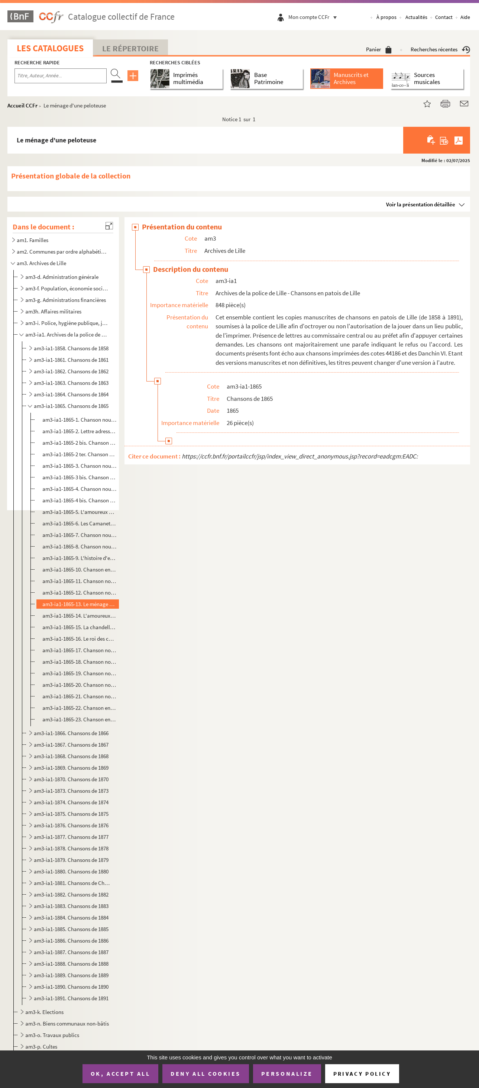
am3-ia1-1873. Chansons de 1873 (71, 790)
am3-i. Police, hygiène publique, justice (67, 322)
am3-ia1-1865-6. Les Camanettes (79, 523)
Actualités (416, 17)
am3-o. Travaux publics (52, 1035)
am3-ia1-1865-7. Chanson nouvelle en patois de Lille (79, 534)
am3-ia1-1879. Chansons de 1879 (71, 859)
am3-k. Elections (44, 1011)
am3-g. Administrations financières (65, 299)
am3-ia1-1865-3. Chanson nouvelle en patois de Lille (79, 465)
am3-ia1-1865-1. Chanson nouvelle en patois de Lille (79, 419)
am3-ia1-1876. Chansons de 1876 (71, 825)
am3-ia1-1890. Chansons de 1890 (71, 986)
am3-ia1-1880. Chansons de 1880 (71, 871)
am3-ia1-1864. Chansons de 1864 (71, 394)
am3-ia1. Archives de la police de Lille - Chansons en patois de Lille (67, 334)
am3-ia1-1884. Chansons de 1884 (71, 917)
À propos (386, 17)
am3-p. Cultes (41, 1046)
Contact (444, 17)
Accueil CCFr (22, 105)
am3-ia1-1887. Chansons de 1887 (71, 952)
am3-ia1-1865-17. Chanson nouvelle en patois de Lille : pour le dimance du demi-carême (79, 650)
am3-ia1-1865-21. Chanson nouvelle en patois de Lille (79, 696)
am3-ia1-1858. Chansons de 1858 (71, 348)
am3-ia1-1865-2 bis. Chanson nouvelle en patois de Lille (79, 442)
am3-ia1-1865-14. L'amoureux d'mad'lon (79, 615)
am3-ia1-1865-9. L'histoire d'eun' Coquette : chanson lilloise (79, 557)
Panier (379, 49)
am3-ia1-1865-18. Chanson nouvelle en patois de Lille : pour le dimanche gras (79, 661)
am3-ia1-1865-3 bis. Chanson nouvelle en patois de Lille (79, 477)
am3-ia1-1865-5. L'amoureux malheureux (79, 511)
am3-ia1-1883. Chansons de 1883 (71, 906)
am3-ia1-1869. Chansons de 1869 (71, 767)
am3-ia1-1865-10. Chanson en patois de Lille (79, 569)
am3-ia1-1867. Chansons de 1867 (71, 744)
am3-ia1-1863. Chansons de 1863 (71, 382)
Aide (465, 17)
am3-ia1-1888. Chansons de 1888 (71, 963)
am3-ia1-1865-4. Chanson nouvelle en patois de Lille (79, 488)
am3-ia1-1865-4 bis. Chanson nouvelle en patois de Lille (79, 500)
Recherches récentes (440, 49)
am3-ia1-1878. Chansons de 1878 (71, 848)
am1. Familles (32, 240)
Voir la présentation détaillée (420, 204)
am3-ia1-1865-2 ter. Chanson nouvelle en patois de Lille (79, 454)
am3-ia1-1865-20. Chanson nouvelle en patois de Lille (79, 684)
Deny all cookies (205, 1073)
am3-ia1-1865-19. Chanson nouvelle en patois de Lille (79, 673)
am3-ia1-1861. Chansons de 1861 (71, 359)
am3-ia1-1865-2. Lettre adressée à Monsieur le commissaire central (79, 431)
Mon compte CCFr (314, 17)
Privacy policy (362, 1073)
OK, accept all (120, 1073)
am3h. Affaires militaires (53, 311)
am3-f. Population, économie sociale (67, 288)
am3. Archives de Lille (41, 263)
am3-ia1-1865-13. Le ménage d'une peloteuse (79, 604)
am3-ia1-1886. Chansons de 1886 (71, 940)
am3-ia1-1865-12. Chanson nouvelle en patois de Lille (79, 592)
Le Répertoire (130, 48)
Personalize (287, 1073)
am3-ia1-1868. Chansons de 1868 (71, 756)
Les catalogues (50, 48)
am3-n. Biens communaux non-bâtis (67, 1023)
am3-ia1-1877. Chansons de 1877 (71, 836)
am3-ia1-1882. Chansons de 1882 (71, 894)
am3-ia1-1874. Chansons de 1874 (71, 802)
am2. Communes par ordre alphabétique (62, 251)
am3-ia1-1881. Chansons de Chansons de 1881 (72, 882)
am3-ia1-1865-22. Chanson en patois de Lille (79, 707)
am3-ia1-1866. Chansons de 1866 (71, 733)
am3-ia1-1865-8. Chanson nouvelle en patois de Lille (79, 546)
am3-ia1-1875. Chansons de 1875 (71, 813)
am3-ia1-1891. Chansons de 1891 (71, 998)
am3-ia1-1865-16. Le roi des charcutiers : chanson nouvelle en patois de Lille (79, 638)
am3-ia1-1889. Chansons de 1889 (71, 975)
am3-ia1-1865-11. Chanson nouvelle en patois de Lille (79, 581)
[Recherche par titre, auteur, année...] (60, 75)
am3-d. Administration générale (61, 276)
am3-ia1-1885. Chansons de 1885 (71, 929)
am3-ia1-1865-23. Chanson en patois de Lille (79, 719)
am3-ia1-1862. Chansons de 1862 (71, 371)
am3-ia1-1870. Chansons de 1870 (71, 779)
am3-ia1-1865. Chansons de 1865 (71, 405)
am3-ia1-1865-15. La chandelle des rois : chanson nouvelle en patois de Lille (79, 627)
